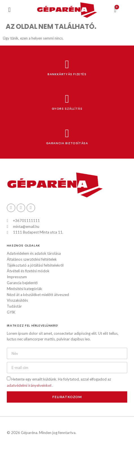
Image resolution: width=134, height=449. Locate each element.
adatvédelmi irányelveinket (29, 385)
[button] (9, 10)
